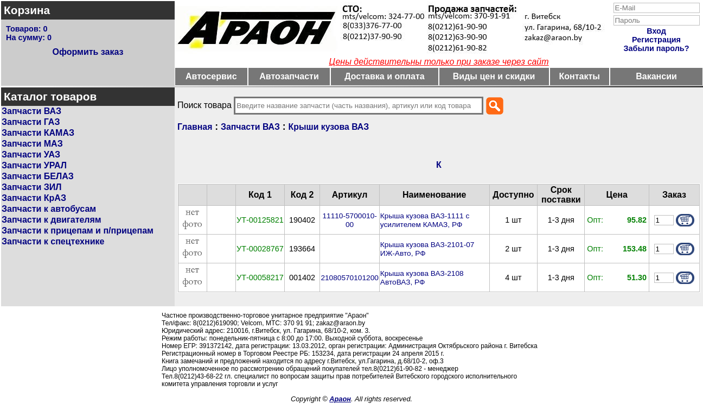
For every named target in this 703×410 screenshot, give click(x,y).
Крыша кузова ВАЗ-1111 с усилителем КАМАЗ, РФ (424, 220)
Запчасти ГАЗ (31, 122)
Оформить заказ (87, 51)
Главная (194, 126)
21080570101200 (349, 278)
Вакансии (656, 76)
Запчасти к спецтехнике (53, 241)
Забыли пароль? (656, 48)
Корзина (27, 10)
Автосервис (211, 76)
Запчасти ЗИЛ (32, 187)
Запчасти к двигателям (51, 219)
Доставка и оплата (384, 76)
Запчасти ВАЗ (31, 111)
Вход (656, 31)
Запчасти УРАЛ (34, 165)
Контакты (579, 76)
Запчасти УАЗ (31, 154)
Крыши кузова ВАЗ (329, 126)
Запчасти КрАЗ (34, 198)
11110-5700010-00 (349, 220)
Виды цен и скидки (494, 76)
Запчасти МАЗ (32, 143)
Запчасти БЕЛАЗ (38, 176)
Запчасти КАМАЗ (38, 132)
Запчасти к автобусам (49, 208)
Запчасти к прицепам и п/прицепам (78, 230)
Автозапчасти (288, 76)
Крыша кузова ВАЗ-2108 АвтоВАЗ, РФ (422, 277)
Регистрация (656, 39)
